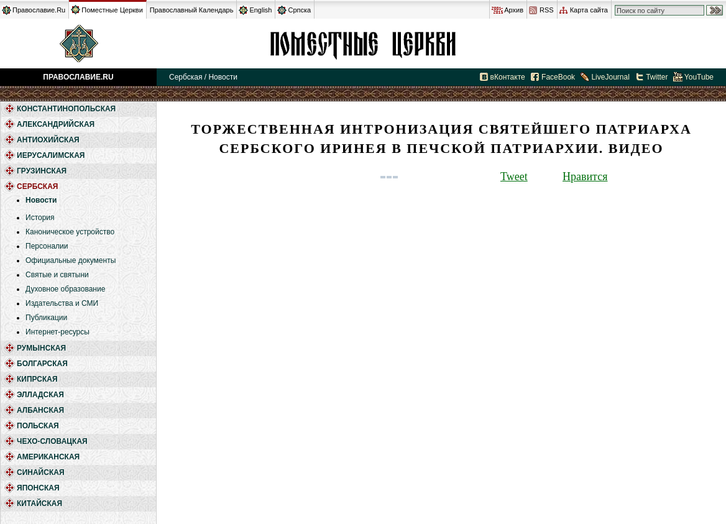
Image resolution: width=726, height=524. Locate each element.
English (260, 10)
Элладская (40, 394)
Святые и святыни (57, 274)
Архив (513, 10)
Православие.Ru (38, 10)
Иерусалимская (51, 155)
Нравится (585, 176)
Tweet (514, 176)
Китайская (39, 503)
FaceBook (558, 77)
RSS (547, 10)
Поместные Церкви (112, 10)
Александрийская (55, 124)
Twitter (657, 77)
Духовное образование (65, 289)
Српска (299, 10)
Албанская (40, 410)
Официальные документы (70, 260)
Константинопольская (66, 108)
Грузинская (42, 171)
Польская (38, 425)
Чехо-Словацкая (52, 441)
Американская (48, 457)
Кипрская (37, 379)
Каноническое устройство (69, 232)
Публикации (46, 317)
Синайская (41, 472)
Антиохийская (48, 140)
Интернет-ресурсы (57, 332)
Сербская (363, 43)
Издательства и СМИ (61, 303)
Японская (38, 488)
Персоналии (46, 246)
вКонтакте (507, 77)
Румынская (41, 348)
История (40, 217)
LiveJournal (610, 77)
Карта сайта (589, 10)
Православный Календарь (192, 10)
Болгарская (42, 363)
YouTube (699, 77)
